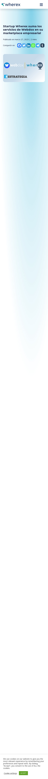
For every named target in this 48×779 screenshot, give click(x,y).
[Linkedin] (28, 45)
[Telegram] (38, 45)
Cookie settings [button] (10, 773)
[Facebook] (19, 45)
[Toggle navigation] (41, 5)
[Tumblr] (42, 45)
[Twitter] (24, 45)
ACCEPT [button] (23, 773)
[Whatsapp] (33, 45)
